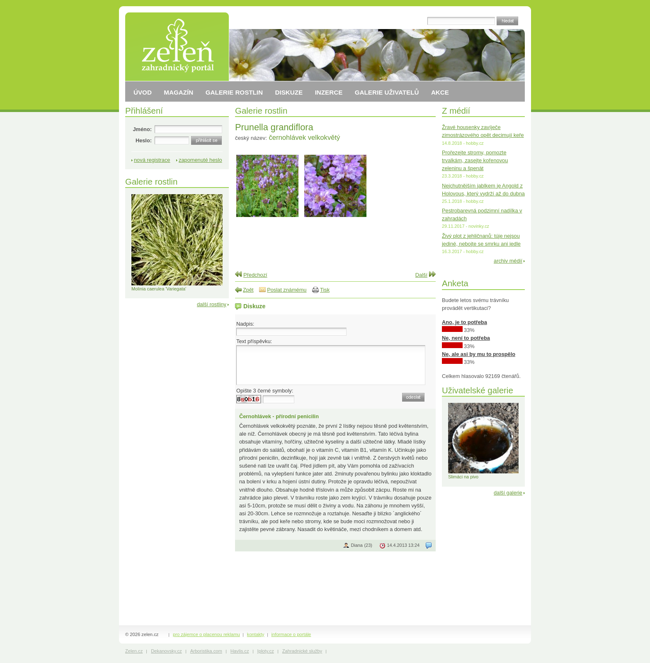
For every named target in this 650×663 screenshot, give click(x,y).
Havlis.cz (239, 650)
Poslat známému (286, 290)
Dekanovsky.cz (166, 650)
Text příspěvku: (254, 341)
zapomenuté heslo (200, 160)
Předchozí (255, 275)
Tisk (325, 290)
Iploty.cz (265, 650)
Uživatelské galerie (477, 390)
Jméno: (142, 129)
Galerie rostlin (261, 110)
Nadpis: (245, 324)
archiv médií (508, 261)
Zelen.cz (134, 650)
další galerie (508, 493)
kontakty (255, 634)
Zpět (248, 290)
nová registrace (152, 160)
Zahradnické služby (302, 650)
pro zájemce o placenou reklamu (206, 634)
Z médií (456, 110)
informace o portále (291, 634)
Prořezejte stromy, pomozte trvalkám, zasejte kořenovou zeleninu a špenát (475, 160)
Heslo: (144, 140)
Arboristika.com (206, 650)
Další (421, 275)
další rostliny (211, 304)
